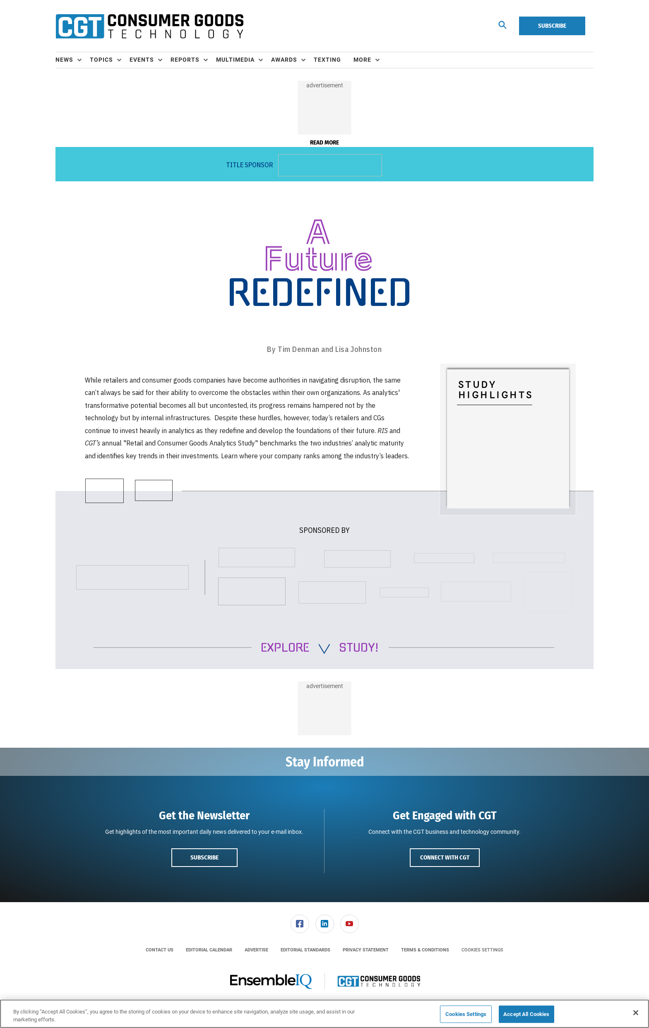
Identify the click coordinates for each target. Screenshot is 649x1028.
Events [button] (142, 59)
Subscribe (552, 25)
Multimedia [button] (235, 59)
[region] (324, 1013)
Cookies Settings (482, 950)
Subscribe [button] (204, 857)
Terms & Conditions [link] (425, 950)
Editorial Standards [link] (305, 950)
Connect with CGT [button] (444, 857)
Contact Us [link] (159, 950)
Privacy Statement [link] (366, 950)
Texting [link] (327, 59)
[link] (300, 924)
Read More (324, 142)
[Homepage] (149, 26)
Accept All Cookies (526, 1014)
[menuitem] (72, 60)
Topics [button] (101, 59)
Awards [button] (284, 59)
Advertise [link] (256, 950)
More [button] (362, 59)
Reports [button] (185, 59)
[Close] (636, 1013)
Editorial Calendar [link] (209, 950)
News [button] (64, 59)
